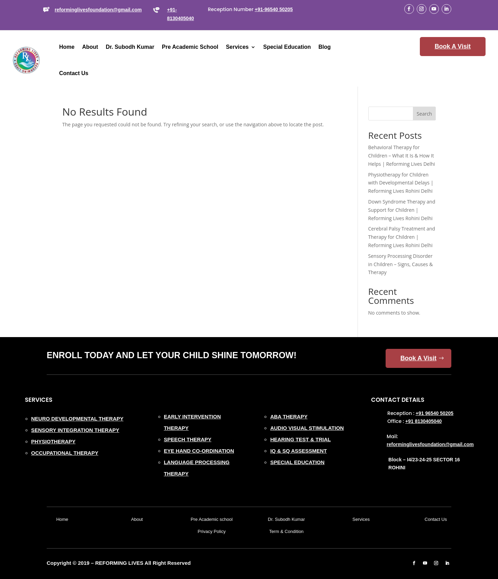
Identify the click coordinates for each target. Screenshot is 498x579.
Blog (325, 47)
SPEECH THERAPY (188, 439)
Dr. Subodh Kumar (130, 47)
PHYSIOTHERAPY (53, 441)
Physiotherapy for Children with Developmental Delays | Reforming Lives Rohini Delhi (401, 182)
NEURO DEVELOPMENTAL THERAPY (77, 419)
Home (66, 47)
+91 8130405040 (423, 421)
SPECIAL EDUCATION (297, 462)
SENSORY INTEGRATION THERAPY (75, 430)
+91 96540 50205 (434, 413)
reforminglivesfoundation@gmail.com (98, 9)
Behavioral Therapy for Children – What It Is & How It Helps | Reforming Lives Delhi (401, 155)
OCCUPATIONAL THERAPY (64, 453)
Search (424, 113)
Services (237, 47)
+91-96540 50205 (274, 9)
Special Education (287, 47)
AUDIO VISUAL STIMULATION (307, 428)
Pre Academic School (190, 47)
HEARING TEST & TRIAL (300, 439)
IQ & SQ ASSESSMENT (298, 451)
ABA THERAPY (288, 416)
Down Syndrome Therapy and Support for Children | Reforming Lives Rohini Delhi (401, 209)
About (90, 47)
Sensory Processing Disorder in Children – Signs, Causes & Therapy (400, 264)
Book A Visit (453, 46)
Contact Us (73, 73)
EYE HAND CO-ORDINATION (199, 451)
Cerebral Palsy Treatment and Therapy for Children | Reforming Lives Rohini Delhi (401, 236)
